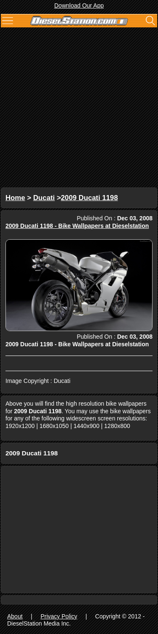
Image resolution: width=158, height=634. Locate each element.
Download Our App (79, 5)
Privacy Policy (58, 616)
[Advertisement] (79, 108)
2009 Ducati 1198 (89, 198)
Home (15, 198)
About (15, 616)
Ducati (44, 198)
